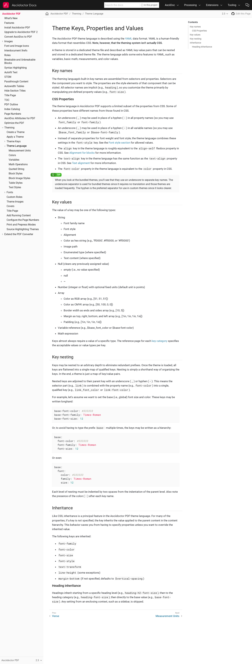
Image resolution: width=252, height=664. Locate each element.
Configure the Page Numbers (23, 220)
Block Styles (15, 173)
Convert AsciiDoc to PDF (18, 36)
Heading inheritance (202, 46)
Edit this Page (243, 13)
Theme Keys (14, 141)
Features (9, 23)
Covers (10, 206)
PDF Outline (11, 104)
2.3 (223, 13)
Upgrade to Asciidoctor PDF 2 (21, 32)
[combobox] (122, 5)
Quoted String (16, 169)
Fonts (10, 192)
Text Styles (15, 187)
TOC (6, 100)
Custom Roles (14, 197)
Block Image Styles (19, 178)
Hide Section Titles (15, 90)
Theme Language (17, 146)
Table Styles (15, 182)
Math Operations (18, 164)
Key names (195, 26)
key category (159, 341)
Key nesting (195, 38)
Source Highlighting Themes (23, 229)
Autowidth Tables (14, 86)
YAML (128, 38)
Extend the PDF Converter (18, 234)
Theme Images (15, 201)
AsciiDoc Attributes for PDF (19, 118)
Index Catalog (12, 109)
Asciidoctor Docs (24, 5)
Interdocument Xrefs (15, 50)
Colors (12, 155)
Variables (14, 159)
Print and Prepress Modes (21, 224)
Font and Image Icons (16, 45)
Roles (7, 55)
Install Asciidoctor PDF (17, 27)
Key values (195, 34)
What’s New (11, 18)
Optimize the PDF (14, 123)
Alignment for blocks (82, 152)
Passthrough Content (16, 81)
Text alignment (81, 163)
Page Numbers (12, 113)
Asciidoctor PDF (11, 13)
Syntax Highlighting (15, 67)
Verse (55, 616)
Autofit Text (10, 72)
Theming (9, 127)
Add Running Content (19, 215)
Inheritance (195, 42)
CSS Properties (199, 30)
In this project (149, 5)
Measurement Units (20, 150)
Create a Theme (15, 132)
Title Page (10, 95)
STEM (7, 76)
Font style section (119, 142)
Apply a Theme (15, 136)
